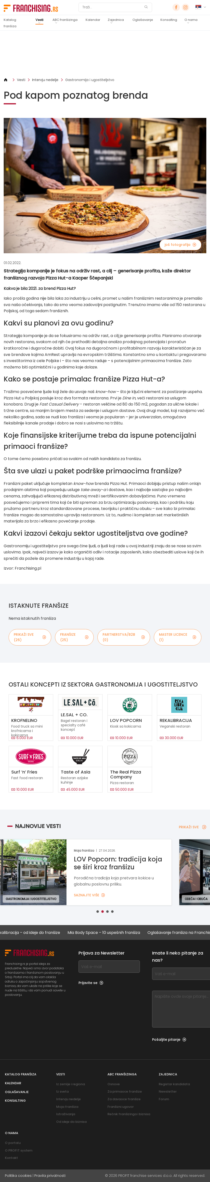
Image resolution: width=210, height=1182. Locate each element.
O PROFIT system (18, 1150)
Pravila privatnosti (50, 1175)
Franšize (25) (74, 637)
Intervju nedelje (45, 79)
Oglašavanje (142, 19)
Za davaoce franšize (124, 1099)
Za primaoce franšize (124, 1091)
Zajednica (116, 19)
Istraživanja (65, 1114)
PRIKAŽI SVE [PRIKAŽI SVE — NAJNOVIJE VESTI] (192, 827)
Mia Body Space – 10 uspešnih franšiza (107, 932)
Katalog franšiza (10, 22)
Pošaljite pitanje (169, 1039)
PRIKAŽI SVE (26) (30, 637)
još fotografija (180, 244)
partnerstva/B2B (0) (124, 637)
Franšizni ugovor (120, 1106)
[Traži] (112, 7)
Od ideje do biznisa (71, 1121)
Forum (164, 1099)
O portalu (13, 1142)
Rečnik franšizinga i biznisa (128, 1114)
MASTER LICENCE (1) (177, 637)
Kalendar (93, 19)
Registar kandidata (174, 1084)
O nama (190, 19)
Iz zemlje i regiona (70, 1084)
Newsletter (168, 1091)
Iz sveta (62, 1091)
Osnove (113, 1084)
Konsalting (168, 19)
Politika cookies (18, 1175)
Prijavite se (91, 982)
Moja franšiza (67, 1106)
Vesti (39, 19)
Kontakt (11, 1157)
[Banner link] (105, 54)
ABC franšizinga (65, 19)
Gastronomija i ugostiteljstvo (89, 79)
